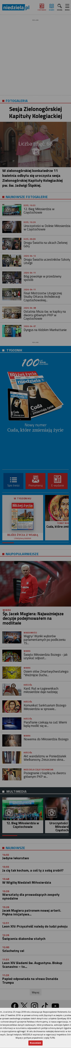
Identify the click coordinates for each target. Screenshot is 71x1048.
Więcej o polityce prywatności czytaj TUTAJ (35, 1037)
